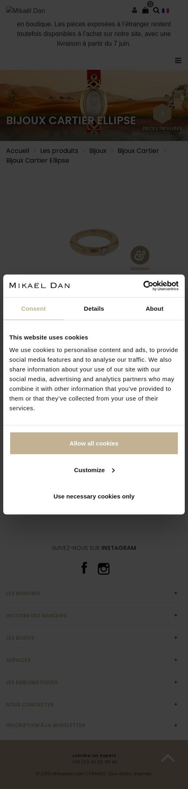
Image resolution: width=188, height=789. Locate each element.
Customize (94, 469)
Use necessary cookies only (94, 496)
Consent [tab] (33, 308)
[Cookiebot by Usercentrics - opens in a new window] (143, 286)
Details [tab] (94, 308)
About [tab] (154, 308)
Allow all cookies (94, 443)
